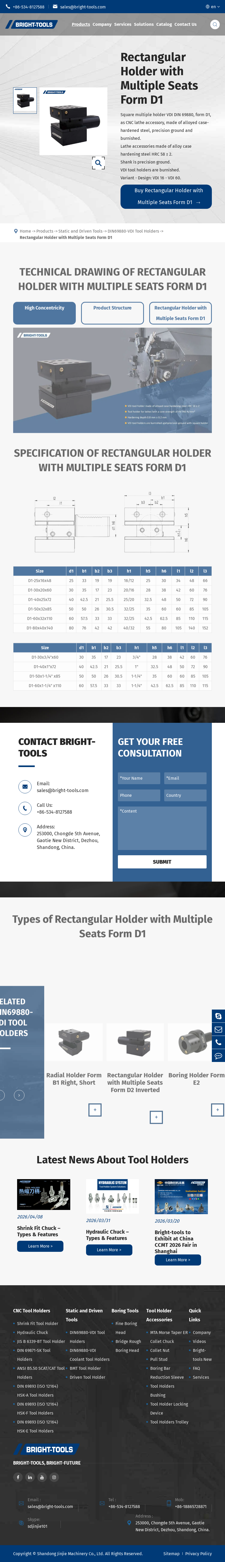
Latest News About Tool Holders (112, 1160)
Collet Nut (159, 1350)
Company (102, 24)
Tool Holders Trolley (169, 1422)
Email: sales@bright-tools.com (62, 787)
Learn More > (40, 1246)
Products (81, 24)
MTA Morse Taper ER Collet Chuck (169, 1337)
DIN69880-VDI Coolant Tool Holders (89, 1355)
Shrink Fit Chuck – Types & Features (38, 1231)
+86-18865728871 (191, 1506)
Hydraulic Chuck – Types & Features (107, 1235)
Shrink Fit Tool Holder (37, 1323)
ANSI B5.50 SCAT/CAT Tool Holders (41, 1373)
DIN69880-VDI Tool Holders (87, 1337)
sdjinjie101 (37, 1526)
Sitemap (171, 1553)
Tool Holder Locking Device (169, 1409)
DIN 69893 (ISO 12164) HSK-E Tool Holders (37, 1427)
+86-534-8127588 (24, 6)
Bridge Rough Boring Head (128, 1346)
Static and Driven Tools (84, 1315)
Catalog (164, 24)
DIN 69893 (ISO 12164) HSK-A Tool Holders (37, 1391)
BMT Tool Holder (85, 1368)
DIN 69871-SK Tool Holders (34, 1355)
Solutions (144, 24)
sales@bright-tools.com (79, 6)
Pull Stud (159, 1359)
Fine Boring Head (126, 1328)
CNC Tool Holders (31, 1311)
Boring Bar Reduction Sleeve (167, 1373)
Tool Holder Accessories (159, 1315)
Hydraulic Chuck (32, 1332)
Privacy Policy (198, 1553)
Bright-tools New (202, 1355)
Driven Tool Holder (87, 1377)
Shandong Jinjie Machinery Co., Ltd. (70, 1553)
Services (122, 24)
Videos (199, 1341)
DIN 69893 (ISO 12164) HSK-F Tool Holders (37, 1409)
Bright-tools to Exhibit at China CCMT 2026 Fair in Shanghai (176, 1241)
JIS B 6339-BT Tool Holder (41, 1341)
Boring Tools (125, 1311)
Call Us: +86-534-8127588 (54, 808)
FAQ (196, 1368)
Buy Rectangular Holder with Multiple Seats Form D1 (168, 196)
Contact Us (185, 24)
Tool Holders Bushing (162, 1391)
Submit (162, 862)
